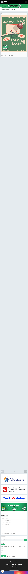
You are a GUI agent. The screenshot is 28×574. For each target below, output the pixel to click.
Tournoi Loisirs (4, 13)
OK (25, 539)
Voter (3, 556)
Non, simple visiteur (6, 550)
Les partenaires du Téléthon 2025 (8, 533)
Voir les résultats (10, 556)
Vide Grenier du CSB (6, 529)
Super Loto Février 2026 (6, 520)
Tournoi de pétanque (6, 526)
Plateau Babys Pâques (6, 522)
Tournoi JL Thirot (5, 524)
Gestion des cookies (14, 561)
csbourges (4, 55)
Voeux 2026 (4, 531)
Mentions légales (14, 559)
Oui (2, 548)
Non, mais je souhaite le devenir (8, 553)
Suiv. (26, 471)
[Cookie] (2, 571)
